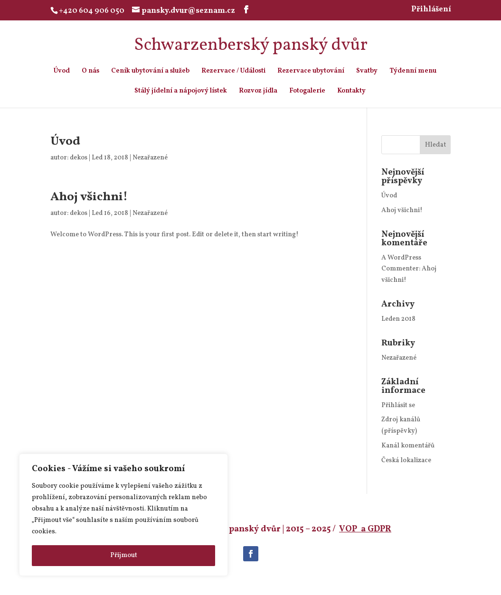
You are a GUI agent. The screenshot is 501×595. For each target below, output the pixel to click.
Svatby (367, 71)
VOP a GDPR (365, 529)
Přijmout (123, 555)
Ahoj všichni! (89, 196)
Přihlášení (431, 10)
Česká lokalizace (406, 460)
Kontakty (351, 91)
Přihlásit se (398, 405)
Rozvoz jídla (258, 91)
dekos (78, 157)
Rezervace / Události (233, 71)
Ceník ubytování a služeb (150, 71)
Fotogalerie (307, 91)
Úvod (62, 71)
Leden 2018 (398, 319)
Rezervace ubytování (310, 71)
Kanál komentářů (408, 445)
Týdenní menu (412, 71)
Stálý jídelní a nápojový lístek (180, 91)
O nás (90, 71)
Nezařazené (150, 157)
